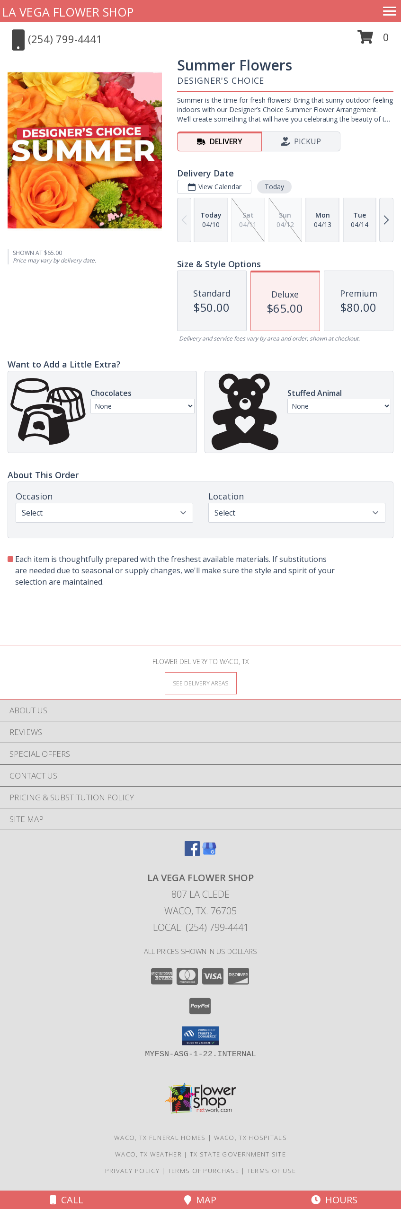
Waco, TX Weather (148, 1154)
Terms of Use (271, 1170)
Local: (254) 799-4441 (201, 927)
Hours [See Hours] (334, 1199)
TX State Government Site (238, 1154)
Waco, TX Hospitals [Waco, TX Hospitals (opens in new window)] (250, 1137)
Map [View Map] (200, 1199)
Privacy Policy (132, 1170)
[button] (373, 40)
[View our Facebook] (192, 853)
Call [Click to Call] (66, 1199)
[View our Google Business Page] (209, 853)
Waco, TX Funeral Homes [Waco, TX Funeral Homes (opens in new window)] (160, 1137)
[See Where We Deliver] (201, 682)
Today (274, 186)
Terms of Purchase (203, 1170)
